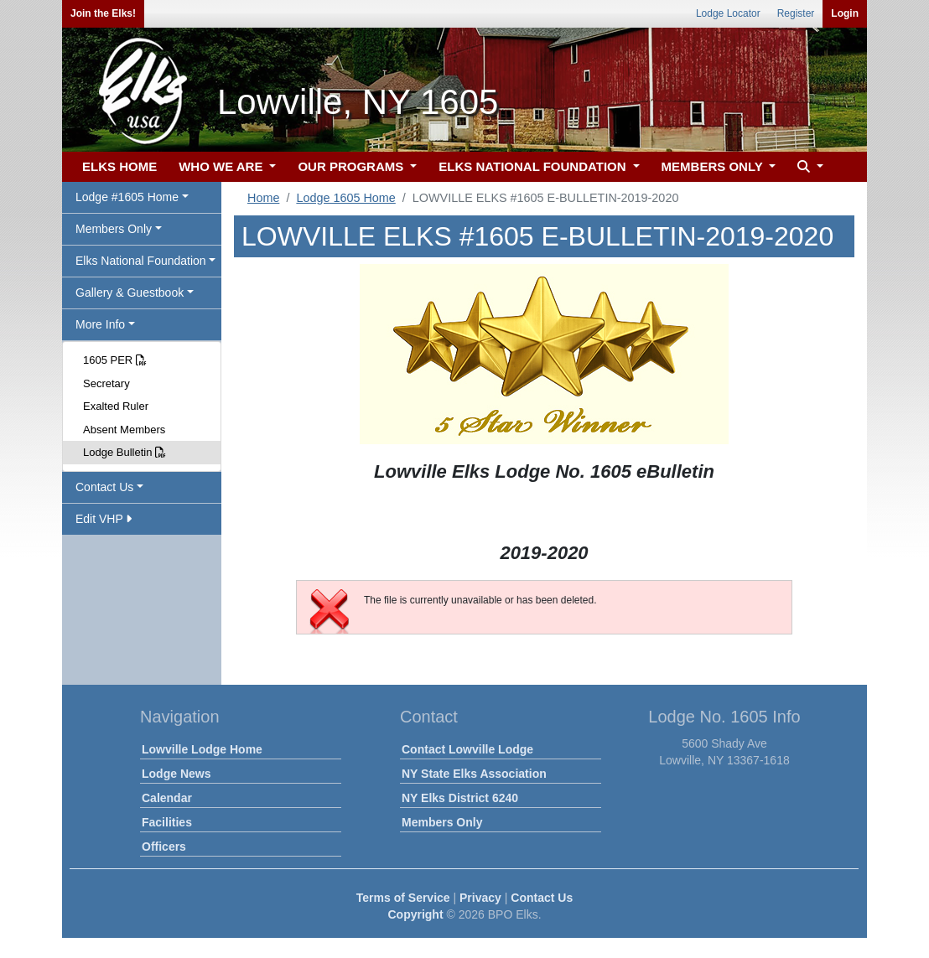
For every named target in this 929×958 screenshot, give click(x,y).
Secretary (106, 383)
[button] (808, 167)
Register (796, 13)
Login (845, 13)
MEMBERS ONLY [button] (714, 166)
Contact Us (542, 897)
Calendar (167, 798)
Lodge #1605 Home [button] (127, 197)
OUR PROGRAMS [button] (352, 166)
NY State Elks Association (474, 773)
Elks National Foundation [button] (140, 260)
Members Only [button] (113, 229)
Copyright (415, 914)
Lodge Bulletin (124, 452)
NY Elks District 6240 (460, 798)
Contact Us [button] (104, 487)
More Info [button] (100, 324)
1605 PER (115, 360)
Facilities (167, 822)
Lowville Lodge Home (202, 749)
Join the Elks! (103, 13)
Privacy (480, 897)
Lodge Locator (728, 13)
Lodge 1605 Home (345, 198)
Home (263, 198)
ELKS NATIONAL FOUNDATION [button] (534, 166)
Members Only (442, 822)
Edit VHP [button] (103, 519)
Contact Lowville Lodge (467, 749)
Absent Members (124, 429)
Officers (164, 846)
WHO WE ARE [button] (222, 166)
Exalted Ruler (115, 406)
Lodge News (176, 773)
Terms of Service (403, 897)
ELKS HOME (119, 166)
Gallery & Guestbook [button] (129, 292)
